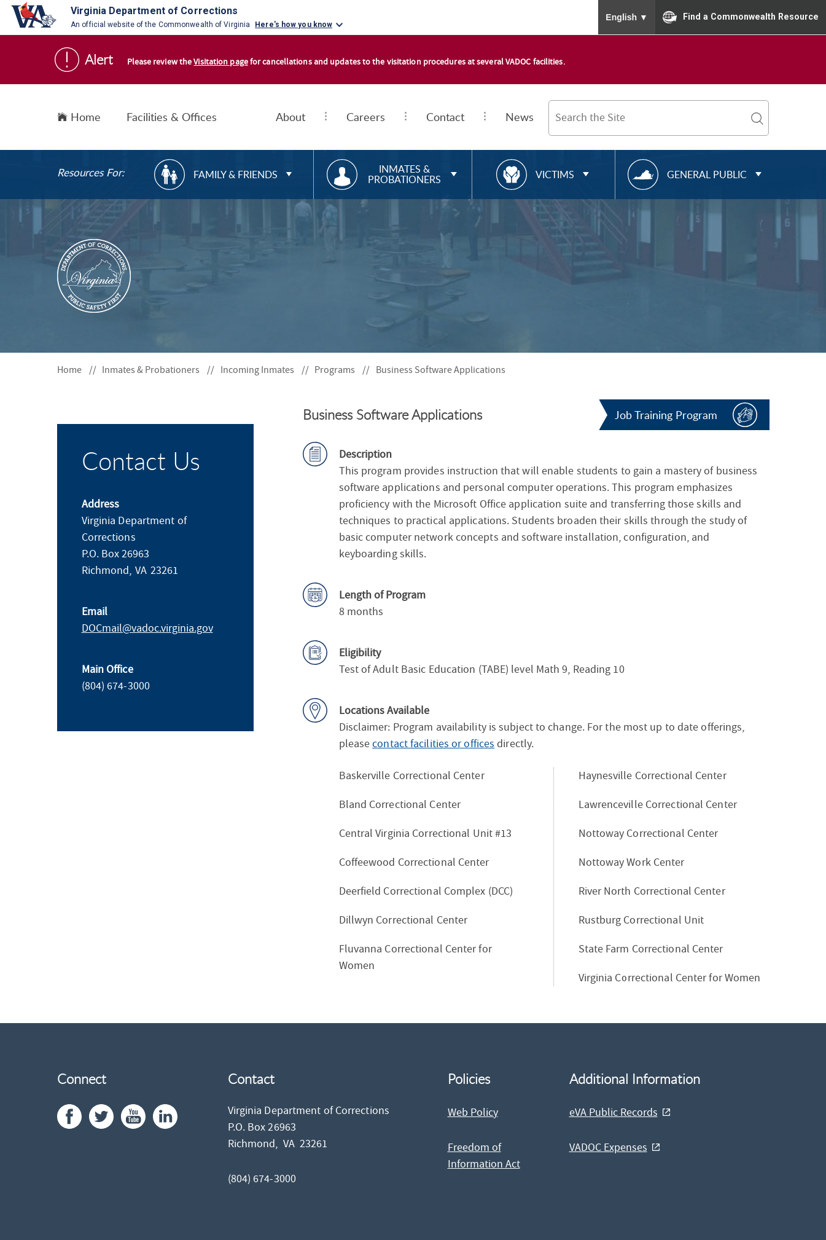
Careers (365, 116)
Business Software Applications (440, 370)
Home (79, 116)
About (290, 116)
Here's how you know (293, 24)
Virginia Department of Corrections (154, 11)
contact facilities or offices (433, 744)
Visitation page (220, 62)
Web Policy (473, 1112)
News (519, 116)
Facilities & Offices (172, 116)
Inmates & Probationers (158, 370)
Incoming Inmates (264, 370)
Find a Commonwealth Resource (741, 17)
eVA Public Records (613, 1112)
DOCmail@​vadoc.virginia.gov (147, 628)
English (627, 17)
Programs (342, 370)
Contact (445, 116)
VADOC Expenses (608, 1147)
